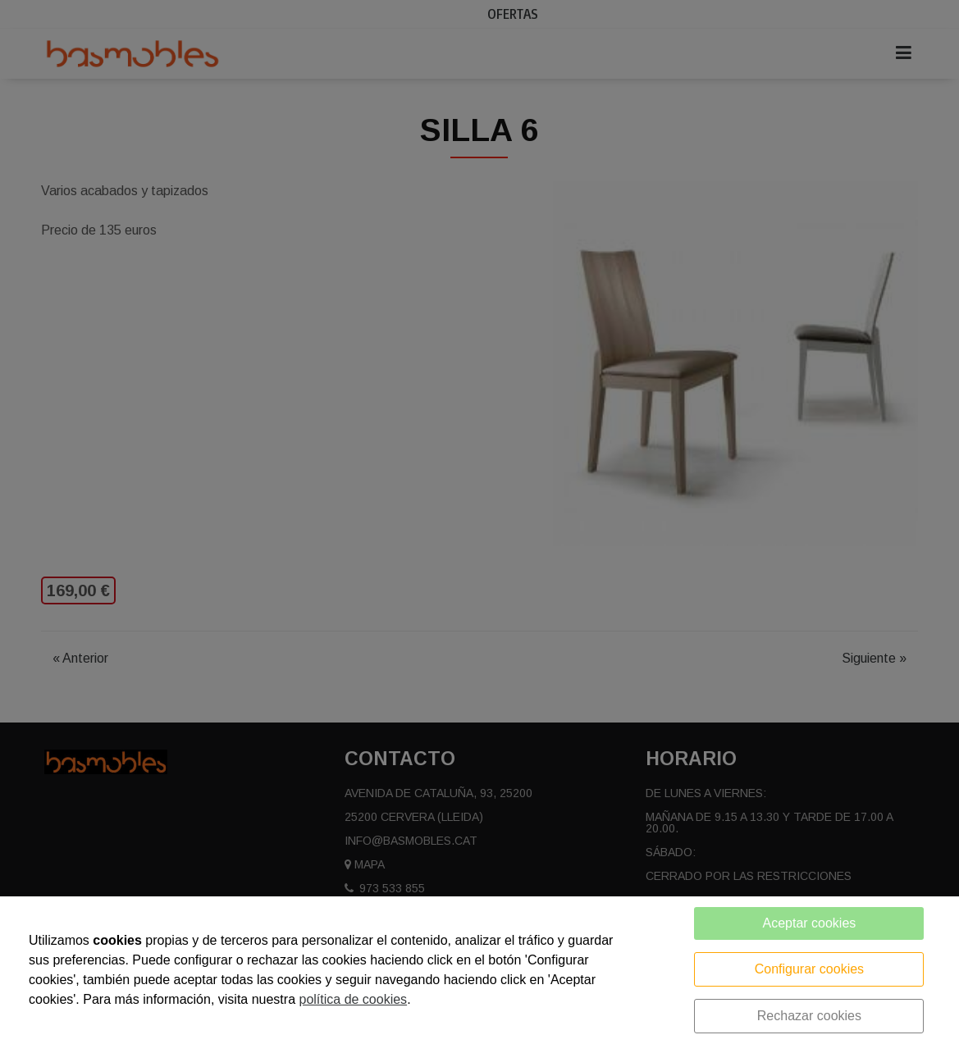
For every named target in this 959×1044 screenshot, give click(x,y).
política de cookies (353, 999)
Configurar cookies (809, 969)
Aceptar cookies (809, 923)
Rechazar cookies (809, 1016)
